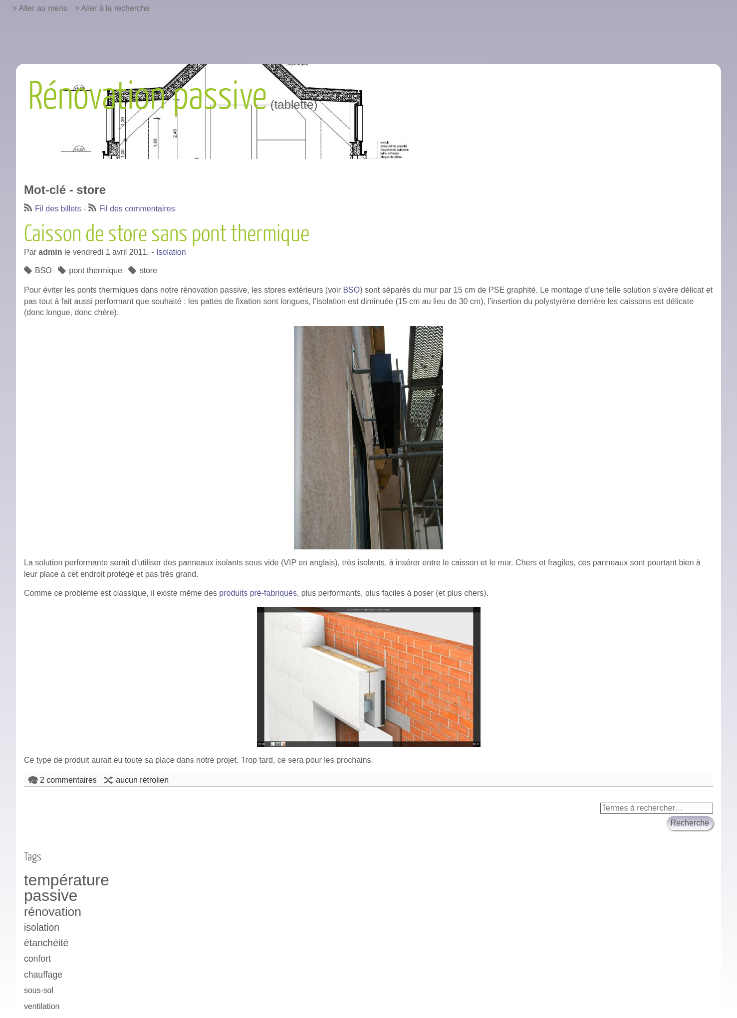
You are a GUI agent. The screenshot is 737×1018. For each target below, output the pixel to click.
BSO (43, 270)
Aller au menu (43, 8)
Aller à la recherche (115, 8)
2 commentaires (68, 780)
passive (50, 896)
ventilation (41, 1006)
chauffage (43, 975)
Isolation (171, 252)
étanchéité (46, 942)
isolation (41, 927)
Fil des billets (58, 208)
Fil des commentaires (137, 208)
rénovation (52, 911)
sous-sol (38, 990)
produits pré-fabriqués (258, 593)
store (148, 270)
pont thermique (95, 270)
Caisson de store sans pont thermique (166, 234)
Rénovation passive (147, 97)
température (66, 880)
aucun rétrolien (142, 780)
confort (37, 959)
